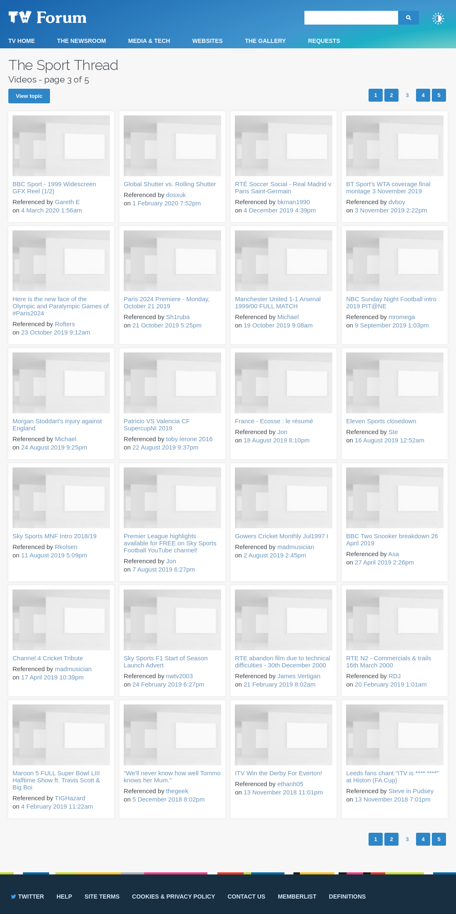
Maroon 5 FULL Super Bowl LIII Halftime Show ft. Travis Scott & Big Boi (56, 780)
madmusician (295, 546)
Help (64, 896)
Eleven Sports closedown (381, 421)
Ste (393, 431)
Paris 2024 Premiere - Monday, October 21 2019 (166, 302)
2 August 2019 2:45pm (275, 555)
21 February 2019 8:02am (280, 684)
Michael (288, 316)
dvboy (397, 201)
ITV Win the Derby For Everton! (278, 773)
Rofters (65, 323)
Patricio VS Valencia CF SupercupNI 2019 (157, 424)
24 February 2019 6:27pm (168, 684)
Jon (282, 431)
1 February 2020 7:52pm (166, 203)
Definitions (347, 896)
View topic (29, 96)
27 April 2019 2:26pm (384, 562)
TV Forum (60, 16)
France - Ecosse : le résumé (274, 421)
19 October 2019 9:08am (278, 325)
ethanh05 (290, 783)
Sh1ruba (178, 316)
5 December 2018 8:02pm (168, 799)
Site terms (102, 896)
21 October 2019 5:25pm (167, 325)
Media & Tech (149, 40)
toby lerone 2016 (189, 438)
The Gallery (265, 40)
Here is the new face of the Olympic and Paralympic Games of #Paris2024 (60, 306)
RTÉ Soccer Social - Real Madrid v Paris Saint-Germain (283, 187)
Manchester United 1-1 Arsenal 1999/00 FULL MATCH (278, 302)
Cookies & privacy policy (173, 896)
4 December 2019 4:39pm (280, 210)
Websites (207, 40)
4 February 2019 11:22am (57, 806)
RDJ (395, 675)
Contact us (246, 896)
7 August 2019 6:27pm (163, 569)
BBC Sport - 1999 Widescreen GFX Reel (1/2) (54, 187)
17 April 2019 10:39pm (52, 677)
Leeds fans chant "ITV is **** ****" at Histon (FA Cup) (392, 776)
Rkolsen (66, 546)
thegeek (177, 790)
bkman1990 (293, 201)
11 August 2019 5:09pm (54, 555)
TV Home (21, 40)
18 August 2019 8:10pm (276, 440)
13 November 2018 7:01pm (393, 799)
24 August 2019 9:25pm (54, 447)
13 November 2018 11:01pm (283, 792)
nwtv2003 (179, 675)
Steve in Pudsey (411, 790)
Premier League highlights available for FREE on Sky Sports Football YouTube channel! (170, 543)
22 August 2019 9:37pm (165, 447)
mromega (402, 316)
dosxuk (176, 194)
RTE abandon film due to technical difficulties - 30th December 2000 (282, 661)
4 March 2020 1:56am (51, 210)
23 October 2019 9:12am (55, 332)
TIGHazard (70, 798)
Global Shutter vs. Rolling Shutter (170, 183)
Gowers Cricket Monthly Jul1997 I (281, 535)
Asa (393, 553)
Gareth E (67, 201)
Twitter (27, 896)
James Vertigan (298, 675)
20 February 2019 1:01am (391, 684)
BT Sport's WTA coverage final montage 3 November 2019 (388, 187)
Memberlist (297, 896)
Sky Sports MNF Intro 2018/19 (54, 535)
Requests (324, 40)
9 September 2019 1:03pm (392, 325)
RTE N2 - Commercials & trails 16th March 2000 (388, 661)
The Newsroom (81, 40)
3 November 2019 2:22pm (391, 210)
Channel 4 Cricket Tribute (47, 658)
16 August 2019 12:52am (389, 440)
